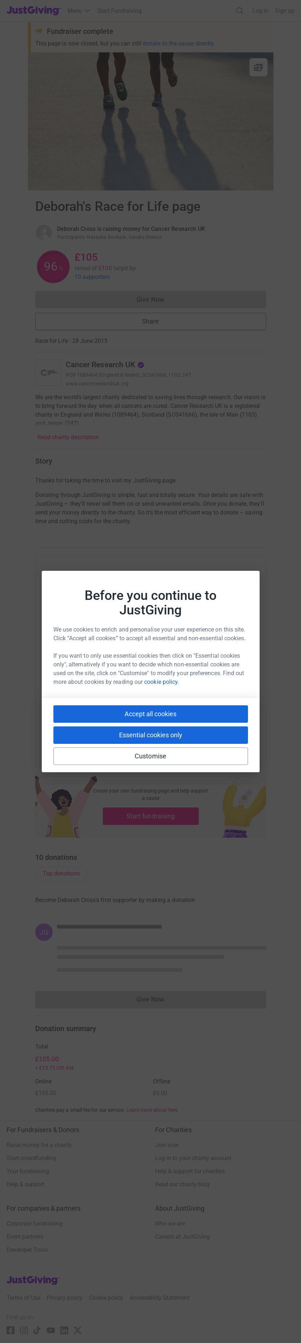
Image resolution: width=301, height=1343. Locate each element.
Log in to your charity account (193, 1158)
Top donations (61, 873)
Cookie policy (106, 1297)
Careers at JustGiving (182, 1236)
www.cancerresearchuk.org (97, 383)
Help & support (25, 1184)
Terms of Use (23, 1297)
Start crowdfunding (31, 1158)
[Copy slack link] (109, 738)
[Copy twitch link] (218, 738)
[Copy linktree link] (164, 739)
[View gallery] (258, 67)
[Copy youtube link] (83, 738)
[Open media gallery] (150, 121)
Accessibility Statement (160, 1297)
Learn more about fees (152, 1110)
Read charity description (68, 437)
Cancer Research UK (105, 364)
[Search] (240, 10)
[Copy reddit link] (191, 738)
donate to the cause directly (178, 43)
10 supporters (92, 276)
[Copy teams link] (136, 738)
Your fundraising (28, 1171)
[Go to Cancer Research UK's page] (48, 373)
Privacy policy (64, 1297)
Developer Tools (27, 1249)
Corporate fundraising (34, 1223)
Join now (167, 1145)
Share (150, 321)
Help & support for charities (190, 1171)
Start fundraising (150, 816)
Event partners (25, 1236)
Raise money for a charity (39, 1145)
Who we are (170, 1223)
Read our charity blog (182, 1184)
